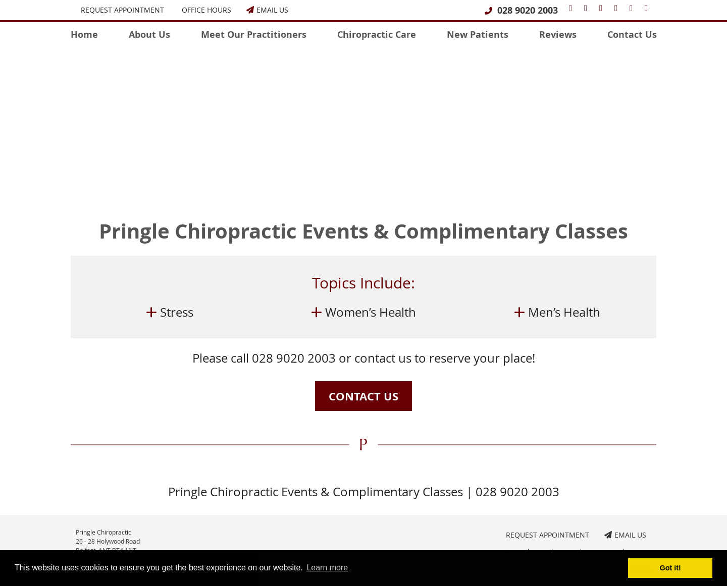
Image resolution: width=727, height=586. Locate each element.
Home (84, 34)
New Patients (477, 34)
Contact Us (632, 34)
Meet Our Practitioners (253, 34)
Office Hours (206, 10)
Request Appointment (122, 10)
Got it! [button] (670, 568)
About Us (149, 34)
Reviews (558, 34)
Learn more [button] (327, 567)
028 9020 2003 (527, 10)
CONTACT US (363, 396)
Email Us (267, 10)
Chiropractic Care (376, 34)
